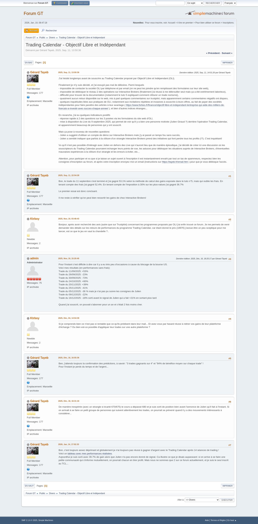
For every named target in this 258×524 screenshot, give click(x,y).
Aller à (180, 500)
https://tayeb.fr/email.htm (175, 161)
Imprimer (228, 63)
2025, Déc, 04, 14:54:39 (68, 318)
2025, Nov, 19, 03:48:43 (68, 219)
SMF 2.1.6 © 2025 (29, 520)
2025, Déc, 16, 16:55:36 (68, 358)
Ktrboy (34, 218)
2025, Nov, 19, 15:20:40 (68, 258)
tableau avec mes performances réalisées (90, 453)
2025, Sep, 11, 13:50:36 (68, 72)
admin (34, 258)
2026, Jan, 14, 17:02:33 (68, 444)
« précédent (213, 53)
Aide (207, 520)
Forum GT (33, 13)
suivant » (227, 53)
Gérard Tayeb (39, 72)
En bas (28, 63)
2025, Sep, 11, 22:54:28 (68, 175)
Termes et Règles (218, 520)
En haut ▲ (231, 520)
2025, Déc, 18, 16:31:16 (68, 401)
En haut (29, 486)
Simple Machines (45, 520)
